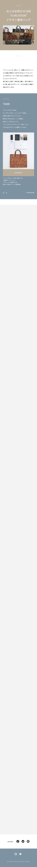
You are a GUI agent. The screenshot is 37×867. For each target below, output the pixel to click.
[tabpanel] (18, 158)
